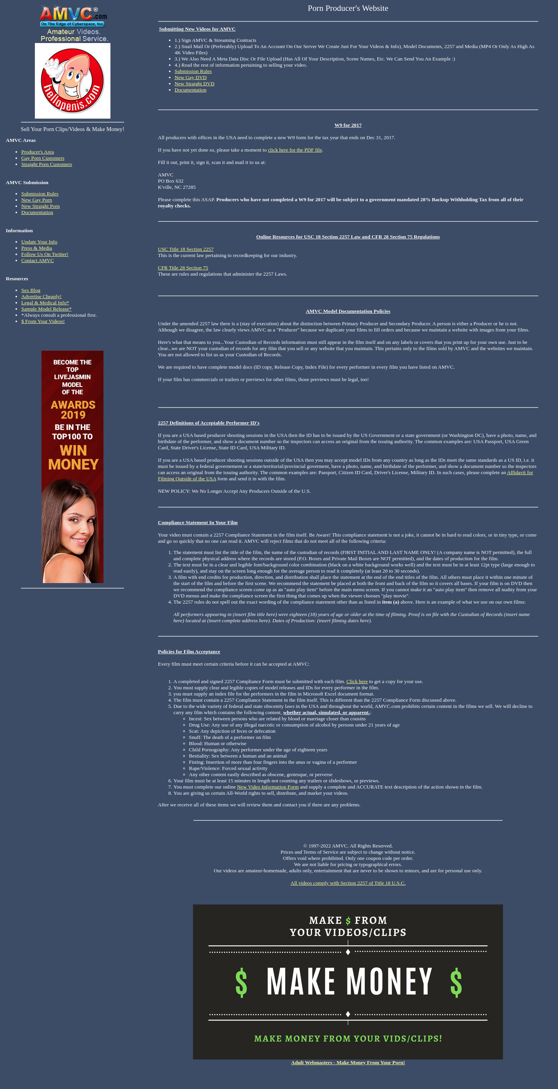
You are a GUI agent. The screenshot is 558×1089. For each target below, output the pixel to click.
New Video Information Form (268, 787)
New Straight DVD (195, 83)
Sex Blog (30, 290)
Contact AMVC (37, 260)
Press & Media (36, 248)
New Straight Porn (40, 206)
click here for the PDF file (295, 150)
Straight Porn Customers (46, 164)
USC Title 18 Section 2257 (186, 249)
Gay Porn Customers (42, 158)
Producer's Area (37, 152)
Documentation (37, 212)
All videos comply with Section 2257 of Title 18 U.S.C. (348, 883)
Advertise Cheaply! (41, 296)
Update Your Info (39, 242)
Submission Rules (40, 194)
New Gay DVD (191, 77)
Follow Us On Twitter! (44, 254)
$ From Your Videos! (43, 321)
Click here (357, 681)
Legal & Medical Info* (45, 302)
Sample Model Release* (46, 309)
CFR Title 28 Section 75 (183, 268)
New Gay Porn (36, 200)
